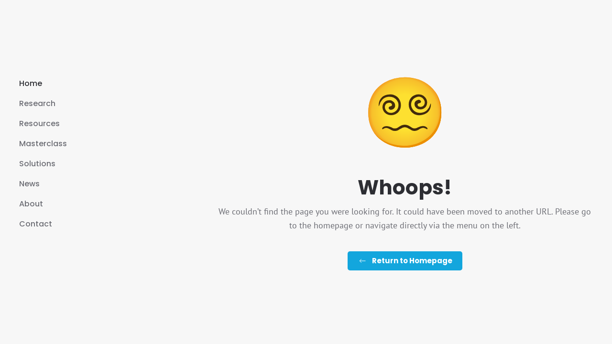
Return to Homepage (405, 261)
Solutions (37, 163)
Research (37, 103)
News (29, 183)
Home (30, 83)
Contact (35, 223)
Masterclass (43, 143)
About (31, 203)
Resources (39, 123)
